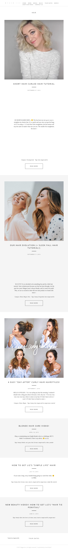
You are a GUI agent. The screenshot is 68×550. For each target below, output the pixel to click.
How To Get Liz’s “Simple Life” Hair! (34, 465)
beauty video (19, 517)
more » (35, 128)
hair (39, 160)
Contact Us (39, 4)
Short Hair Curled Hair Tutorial (34, 84)
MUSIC (41, 3)
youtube (51, 442)
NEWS (29, 3)
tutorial (53, 403)
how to (27, 517)
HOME (24, 3)
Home (21, 296)
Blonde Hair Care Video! (34, 426)
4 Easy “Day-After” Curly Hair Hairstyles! (34, 382)
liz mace (36, 442)
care (27, 442)
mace (26, 482)
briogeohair (41, 296)
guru (29, 442)
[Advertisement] (34, 105)
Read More (34, 166)
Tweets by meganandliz (13, 538)
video (47, 442)
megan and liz (44, 160)
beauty (36, 296)
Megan (25, 296)
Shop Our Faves (28, 4)
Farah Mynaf (48, 547)
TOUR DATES (49, 3)
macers (30, 482)
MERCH (56, 3)
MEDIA (35, 3)
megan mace (47, 403)
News (29, 296)
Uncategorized (30, 160)
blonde (23, 442)
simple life (49, 482)
